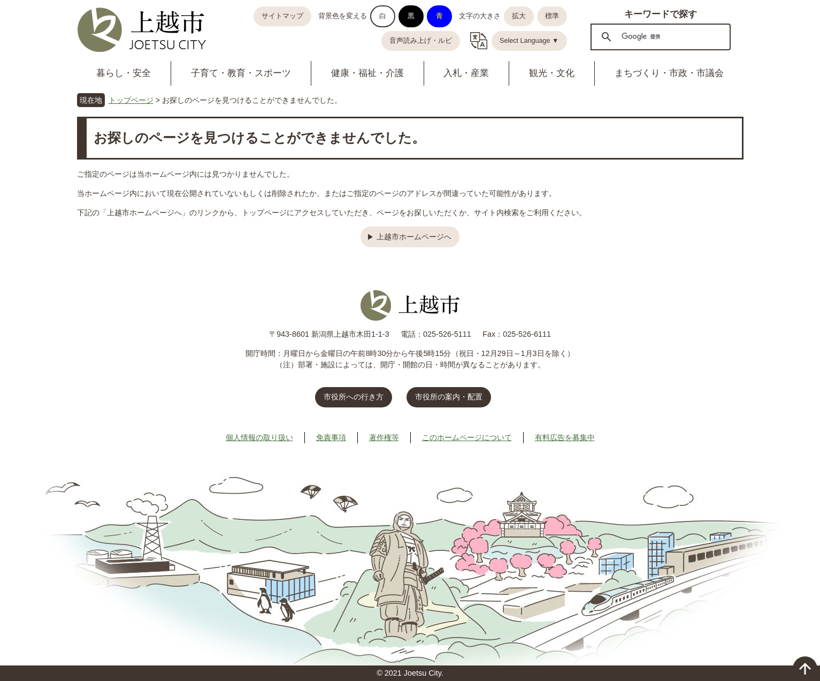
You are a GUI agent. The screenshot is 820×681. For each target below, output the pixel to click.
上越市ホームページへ (414, 236)
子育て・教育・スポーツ (241, 73)
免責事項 (331, 437)
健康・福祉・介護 (367, 73)
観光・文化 (551, 73)
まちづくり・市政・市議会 (669, 73)
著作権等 (384, 437)
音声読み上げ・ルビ (420, 40)
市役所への (354, 396)
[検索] (659, 36)
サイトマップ (282, 16)
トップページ (131, 100)
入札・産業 (466, 73)
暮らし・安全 (123, 73)
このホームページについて (467, 437)
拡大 (519, 16)
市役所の (448, 396)
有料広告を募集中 (565, 437)
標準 (552, 16)
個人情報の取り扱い (259, 437)
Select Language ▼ (529, 40)
